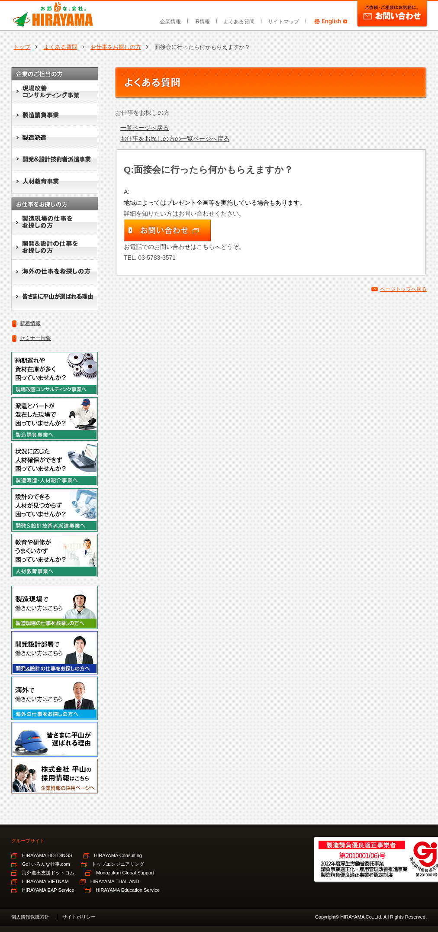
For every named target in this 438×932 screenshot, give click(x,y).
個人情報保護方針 (30, 916)
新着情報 (30, 323)
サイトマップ (283, 22)
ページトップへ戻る (403, 289)
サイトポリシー (79, 916)
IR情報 (202, 22)
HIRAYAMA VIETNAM (45, 881)
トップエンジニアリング (118, 864)
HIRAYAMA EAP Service (48, 890)
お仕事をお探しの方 (115, 47)
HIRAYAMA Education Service (128, 890)
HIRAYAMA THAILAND (114, 881)
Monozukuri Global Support (125, 872)
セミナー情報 (35, 338)
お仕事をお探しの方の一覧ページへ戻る (174, 138)
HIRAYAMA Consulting (118, 855)
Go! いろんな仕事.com (46, 864)
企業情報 (170, 22)
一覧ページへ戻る (144, 127)
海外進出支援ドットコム (48, 872)
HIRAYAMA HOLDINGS (47, 855)
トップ (21, 47)
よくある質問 (238, 22)
